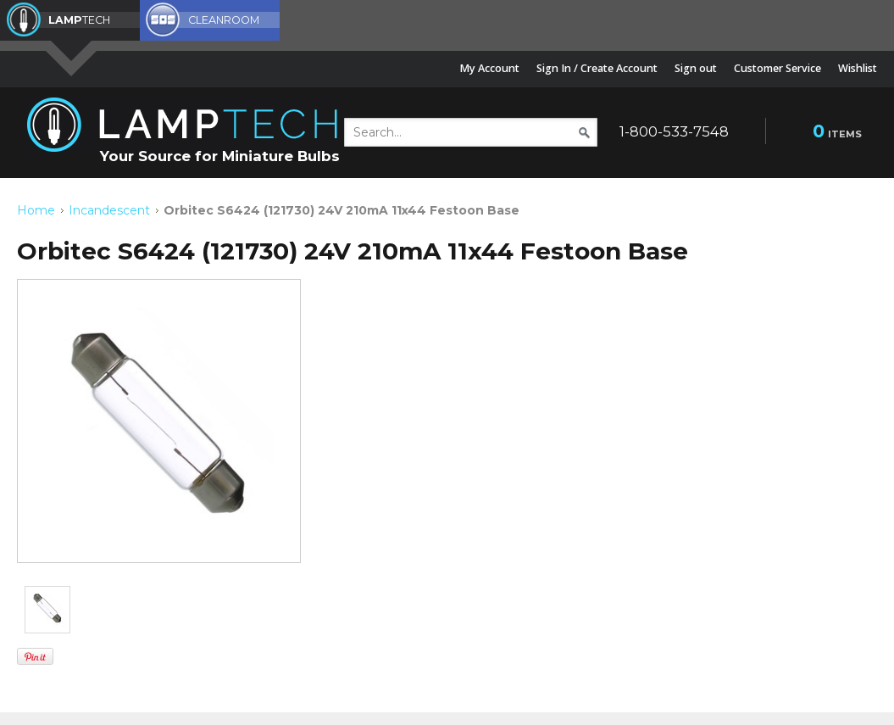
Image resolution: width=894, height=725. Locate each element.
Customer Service (777, 68)
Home (36, 210)
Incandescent (109, 210)
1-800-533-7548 (674, 131)
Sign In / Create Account (597, 68)
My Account (489, 68)
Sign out (696, 68)
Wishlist (857, 68)
